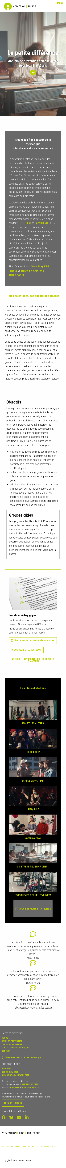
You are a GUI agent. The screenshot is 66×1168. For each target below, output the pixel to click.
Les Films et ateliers (13, 1044)
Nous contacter (10, 1072)
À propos (6, 1068)
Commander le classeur (26, 650)
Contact (6, 1051)
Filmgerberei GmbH (29, 1084)
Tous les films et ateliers (33, 908)
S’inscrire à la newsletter (15, 1075)
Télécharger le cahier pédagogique (33, 640)
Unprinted (14, 1087)
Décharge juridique (30, 1146)
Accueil (6, 1038)
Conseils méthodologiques (16, 1047)
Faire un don (13, 1103)
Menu (60, 2)
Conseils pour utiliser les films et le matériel (33, 660)
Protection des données (11, 1146)
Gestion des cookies (47, 1146)
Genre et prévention (12, 1041)
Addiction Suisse (30, 1087)
